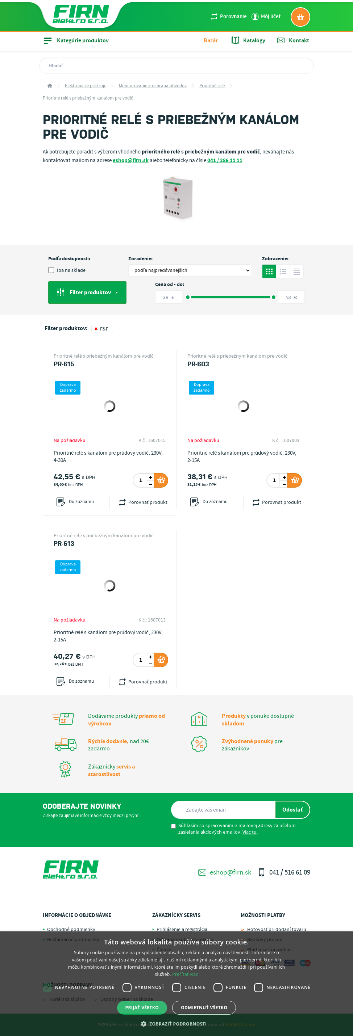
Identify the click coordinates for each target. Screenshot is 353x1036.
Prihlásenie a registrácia (182, 929)
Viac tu (249, 832)
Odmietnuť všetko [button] (204, 1008)
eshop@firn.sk (224, 872)
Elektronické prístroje (85, 86)
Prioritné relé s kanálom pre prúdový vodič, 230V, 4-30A (108, 457)
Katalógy (248, 41)
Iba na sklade (67, 270)
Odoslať (292, 810)
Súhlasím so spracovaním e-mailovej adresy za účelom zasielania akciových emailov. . (233, 828)
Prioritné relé (212, 86)
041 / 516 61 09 (284, 872)
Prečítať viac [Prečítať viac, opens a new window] (185, 974)
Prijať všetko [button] (142, 1008)
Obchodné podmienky (71, 929)
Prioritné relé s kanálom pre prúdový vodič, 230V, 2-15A (241, 457)
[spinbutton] (140, 480)
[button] (176, 1023)
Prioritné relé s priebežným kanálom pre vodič (88, 98)
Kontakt (293, 41)
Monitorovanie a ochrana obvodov (153, 86)
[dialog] (176, 983)
